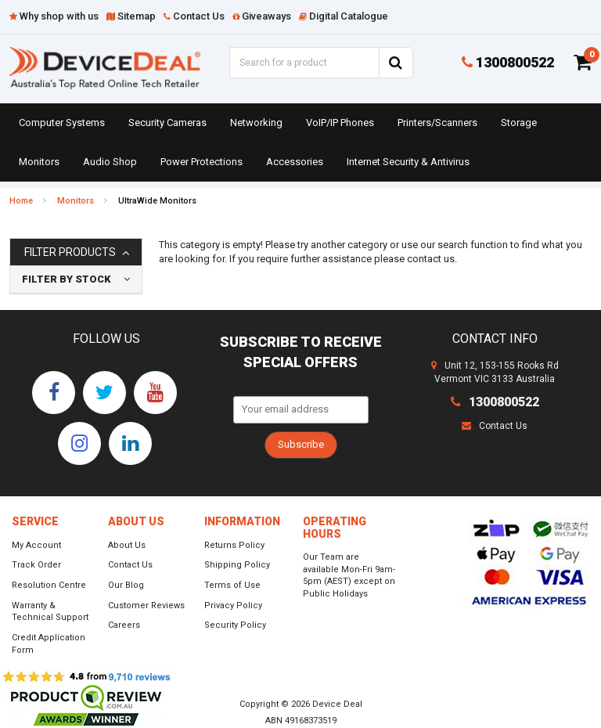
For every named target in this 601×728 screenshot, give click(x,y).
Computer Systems (62, 122)
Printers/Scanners (437, 122)
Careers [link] (124, 625)
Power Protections (201, 162)
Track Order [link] (36, 565)
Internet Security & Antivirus (408, 162)
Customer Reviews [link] (146, 605)
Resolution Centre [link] (49, 585)
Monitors (39, 162)
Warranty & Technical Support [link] (50, 611)
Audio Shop (110, 162)
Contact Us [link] (130, 565)
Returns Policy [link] (234, 545)
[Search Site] (396, 62)
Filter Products (70, 252)
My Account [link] (36, 545)
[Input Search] (304, 62)
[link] (53, 392)
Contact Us (494, 425)
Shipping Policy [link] (237, 565)
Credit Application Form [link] (48, 643)
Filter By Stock (66, 279)
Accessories (294, 162)
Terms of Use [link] (232, 585)
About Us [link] (127, 545)
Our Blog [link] (126, 585)
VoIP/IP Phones (340, 122)
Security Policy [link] (235, 625)
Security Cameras (167, 122)
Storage (519, 122)
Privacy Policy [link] (233, 605)
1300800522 (508, 62)
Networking (256, 122)
